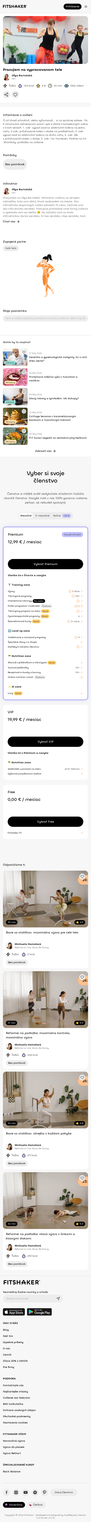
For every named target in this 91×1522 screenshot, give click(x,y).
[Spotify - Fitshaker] (35, 1492)
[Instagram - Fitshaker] (16, 1492)
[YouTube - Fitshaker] (25, 1492)
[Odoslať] (58, 1298)
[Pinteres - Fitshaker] (44, 1492)
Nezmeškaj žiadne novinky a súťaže (25, 1292)
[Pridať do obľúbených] (15, 94)
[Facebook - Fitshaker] (6, 1492)
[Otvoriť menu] (86, 6)
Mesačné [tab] (26, 515)
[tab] (62, 516)
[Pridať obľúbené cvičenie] (24, 352)
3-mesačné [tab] (42, 515)
